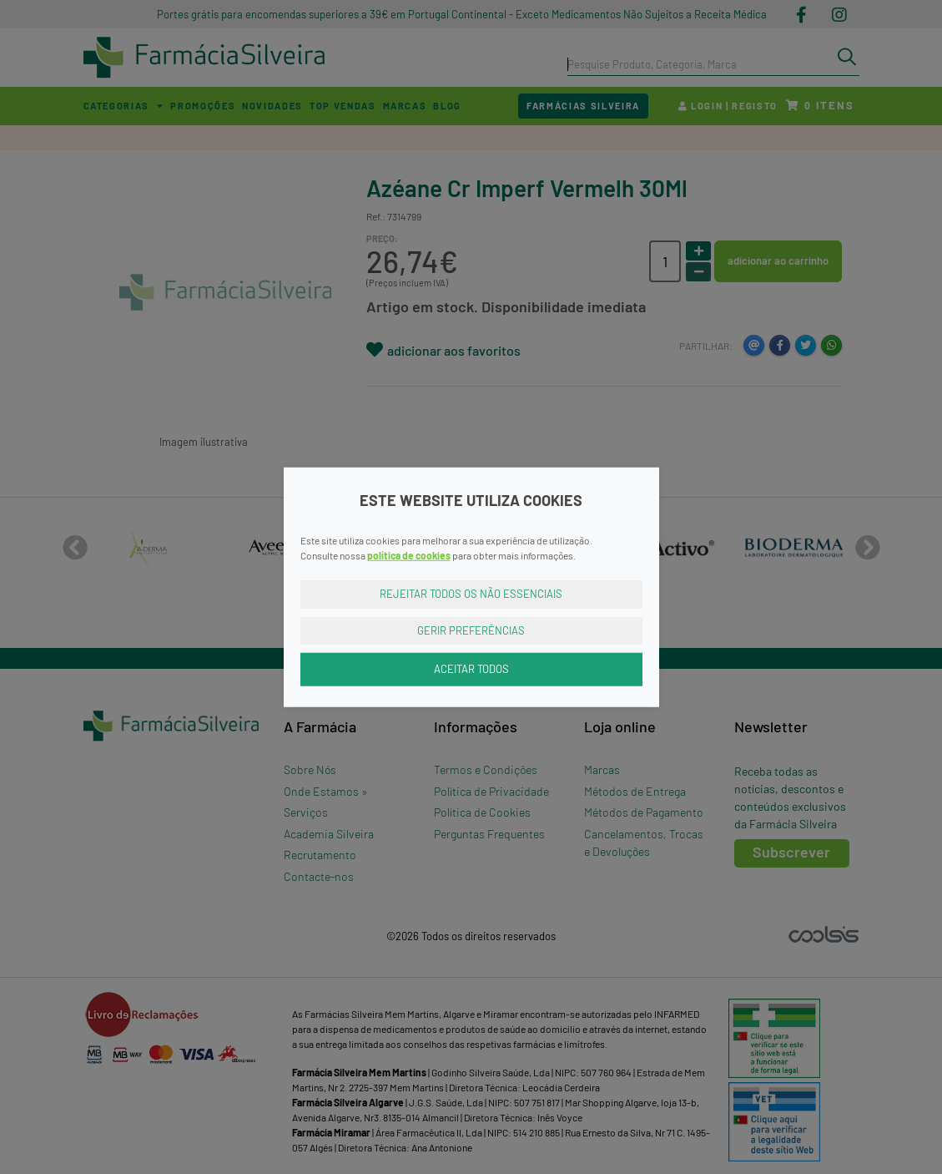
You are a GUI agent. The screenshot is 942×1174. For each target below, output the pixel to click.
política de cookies (409, 555)
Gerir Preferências (471, 629)
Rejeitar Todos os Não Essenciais (471, 593)
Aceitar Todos (471, 669)
